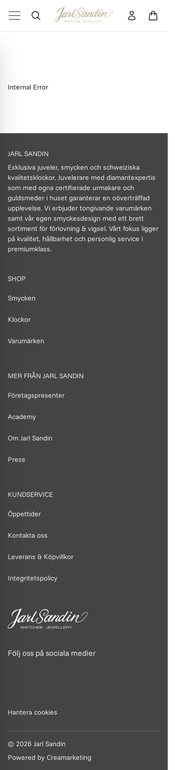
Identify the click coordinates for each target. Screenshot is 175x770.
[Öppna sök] (36, 15)
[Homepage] (84, 15)
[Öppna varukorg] (153, 15)
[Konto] (131, 15)
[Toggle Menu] (14, 15)
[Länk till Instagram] (37, 671)
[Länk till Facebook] (16, 671)
